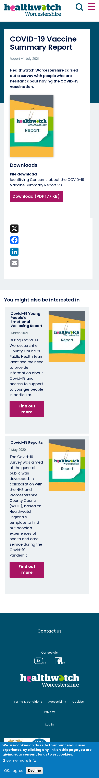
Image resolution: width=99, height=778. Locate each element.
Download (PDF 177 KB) (36, 196)
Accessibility (57, 702)
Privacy (49, 712)
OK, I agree (13, 770)
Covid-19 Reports (27, 442)
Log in (49, 725)
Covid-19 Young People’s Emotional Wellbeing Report (26, 319)
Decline (34, 770)
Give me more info (19, 760)
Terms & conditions (28, 702)
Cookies (78, 702)
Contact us (49, 631)
